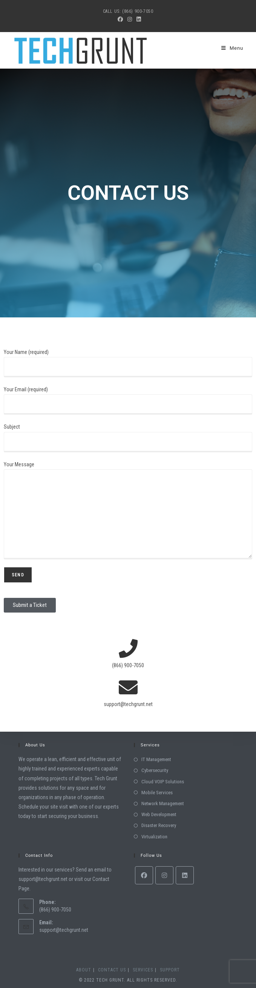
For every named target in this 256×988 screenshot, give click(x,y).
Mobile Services (157, 792)
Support (170, 970)
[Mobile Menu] (232, 48)
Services (143, 970)
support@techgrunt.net (63, 930)
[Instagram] (164, 875)
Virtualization (154, 836)
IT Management (156, 759)
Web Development (158, 814)
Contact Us (112, 970)
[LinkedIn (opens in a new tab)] (137, 19)
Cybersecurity (154, 770)
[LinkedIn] (185, 875)
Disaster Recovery (158, 825)
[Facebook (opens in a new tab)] (120, 19)
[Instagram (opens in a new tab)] (129, 19)
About (83, 970)
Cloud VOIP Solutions (162, 781)
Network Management (162, 803)
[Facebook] (144, 875)
